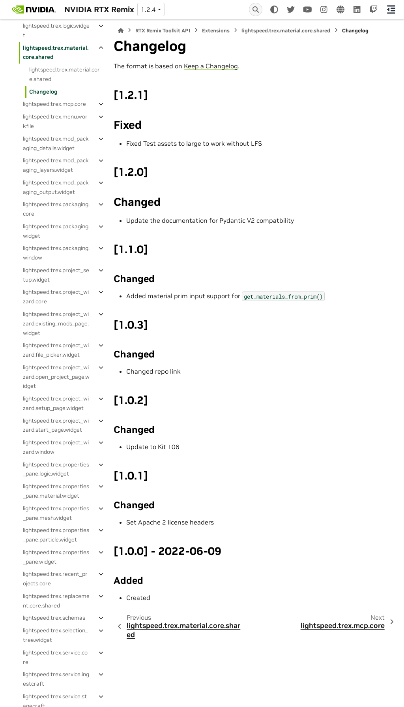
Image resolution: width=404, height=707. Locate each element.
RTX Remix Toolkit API (162, 30)
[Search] (255, 9)
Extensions (216, 30)
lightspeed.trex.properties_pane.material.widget (56, 491)
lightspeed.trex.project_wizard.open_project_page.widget (56, 377)
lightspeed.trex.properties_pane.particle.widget (56, 534)
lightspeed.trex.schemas (54, 617)
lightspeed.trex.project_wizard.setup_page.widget (56, 403)
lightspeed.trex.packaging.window (56, 252)
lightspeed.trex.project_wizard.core (56, 296)
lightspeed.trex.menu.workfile (55, 121)
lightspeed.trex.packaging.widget (56, 231)
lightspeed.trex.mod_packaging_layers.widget (56, 165)
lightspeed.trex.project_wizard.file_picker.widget (56, 350)
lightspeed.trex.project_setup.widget (56, 275)
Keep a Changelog (211, 66)
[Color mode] (274, 9)
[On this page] (391, 9)
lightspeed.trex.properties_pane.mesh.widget (56, 513)
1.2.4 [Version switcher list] (148, 9)
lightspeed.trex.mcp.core (54, 103)
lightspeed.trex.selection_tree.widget (55, 635)
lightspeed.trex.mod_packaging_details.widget (56, 143)
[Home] (120, 30)
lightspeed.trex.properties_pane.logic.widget (56, 469)
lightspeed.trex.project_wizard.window (56, 447)
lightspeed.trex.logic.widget (56, 30)
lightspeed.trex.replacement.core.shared (56, 600)
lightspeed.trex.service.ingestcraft (56, 679)
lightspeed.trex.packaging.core (56, 209)
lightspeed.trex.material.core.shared (55, 52)
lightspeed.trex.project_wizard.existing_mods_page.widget (56, 323)
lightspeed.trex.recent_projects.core (55, 578)
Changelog (43, 91)
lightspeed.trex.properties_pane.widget (56, 557)
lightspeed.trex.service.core (55, 657)
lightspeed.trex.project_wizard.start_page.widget (56, 425)
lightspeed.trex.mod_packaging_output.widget (56, 187)
